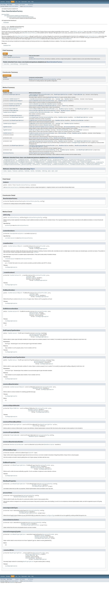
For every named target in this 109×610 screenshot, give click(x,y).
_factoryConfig (23, 65)
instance (31, 58)
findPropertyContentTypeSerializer (39, 130)
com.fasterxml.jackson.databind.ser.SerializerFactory (16, 15)
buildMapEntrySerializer (25, 168)
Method (16, 6)
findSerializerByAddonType (27, 169)
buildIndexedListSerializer (38, 166)
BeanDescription (69, 101)
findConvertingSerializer (88, 168)
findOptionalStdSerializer (10, 169)
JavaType (57, 101)
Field (10, 6)
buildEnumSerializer (9, 166)
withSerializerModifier (93, 170)
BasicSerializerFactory (14, 28)
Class (63, 108)
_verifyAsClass (34, 165)
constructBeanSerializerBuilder (38, 106)
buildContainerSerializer (92, 165)
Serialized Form (7, 46)
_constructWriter (34, 96)
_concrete (6, 65)
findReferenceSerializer (36, 137)
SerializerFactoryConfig (49, 81)
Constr (12, 6)
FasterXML (12, 608)
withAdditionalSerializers (77, 170)
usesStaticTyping (46, 170)
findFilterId (99, 168)
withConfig (32, 158)
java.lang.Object (5, 14)
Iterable (11, 118)
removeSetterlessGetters (36, 155)
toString (44, 177)
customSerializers (34, 118)
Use (16, 1)
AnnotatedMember (33, 97)
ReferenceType (62, 137)
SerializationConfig (49, 113)
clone (4, 177)
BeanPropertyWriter (14, 96)
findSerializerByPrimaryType (76, 169)
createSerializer (34, 115)
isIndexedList (36, 170)
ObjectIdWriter (13, 111)
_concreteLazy (14, 65)
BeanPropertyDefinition (61, 96)
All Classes (30, 4)
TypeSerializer (7, 130)
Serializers (18, 118)
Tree (19, 1)
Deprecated (24, 1)
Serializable (6, 22)
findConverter (75, 168)
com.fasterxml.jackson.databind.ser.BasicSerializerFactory (20, 17)
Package (8, 1)
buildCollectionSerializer (60, 165)
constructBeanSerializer (36, 103)
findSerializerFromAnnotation (93, 169)
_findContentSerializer (10, 165)
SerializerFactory (8, 158)
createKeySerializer (51, 168)
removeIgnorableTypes (35, 145)
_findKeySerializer (23, 165)
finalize (14, 177)
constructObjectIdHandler (36, 111)
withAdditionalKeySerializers (60, 170)
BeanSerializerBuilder (15, 106)
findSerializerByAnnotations (44, 169)
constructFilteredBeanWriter (37, 108)
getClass (20, 177)
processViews (32, 142)
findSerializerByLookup (60, 169)
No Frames (22, 4)
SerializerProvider (44, 96)
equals (9, 177)
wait (49, 177)
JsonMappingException (40, 257)
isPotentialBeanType (34, 139)
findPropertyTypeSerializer (37, 134)
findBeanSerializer (34, 127)
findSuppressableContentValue (11, 170)
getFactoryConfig (26, 170)
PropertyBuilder (78, 96)
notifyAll (38, 177)
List (76, 111)
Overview (3, 1)
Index (29, 1)
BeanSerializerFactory (14, 58)
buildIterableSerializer (54, 166)
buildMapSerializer (39, 168)
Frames (17, 4)
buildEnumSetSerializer (22, 166)
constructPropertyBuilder (36, 113)
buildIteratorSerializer (84, 166)
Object (20, 103)
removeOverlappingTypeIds (36, 150)
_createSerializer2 (34, 101)
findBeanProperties (34, 123)
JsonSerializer (13, 101)
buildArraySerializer (46, 165)
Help (32, 1)
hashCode (27, 177)
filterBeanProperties (35, 120)
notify (32, 177)
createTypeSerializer (64, 168)
